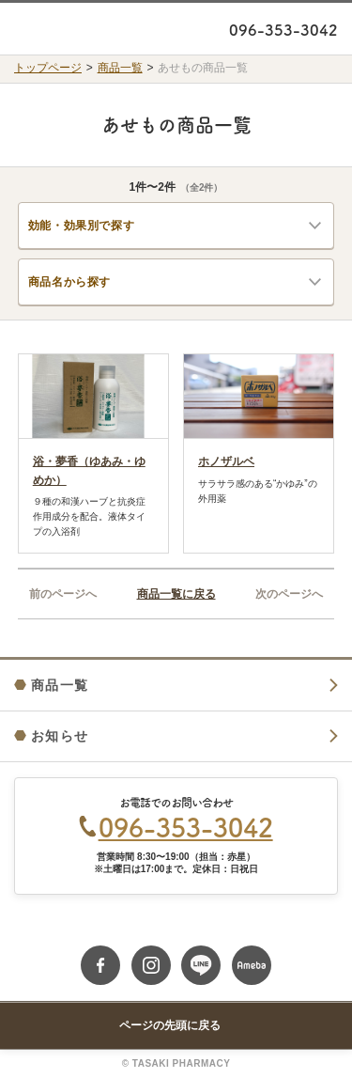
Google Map (176, 928)
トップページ (48, 67)
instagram (151, 965)
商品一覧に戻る (176, 594)
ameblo (251, 965)
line (201, 965)
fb (100, 965)
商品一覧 (120, 67)
